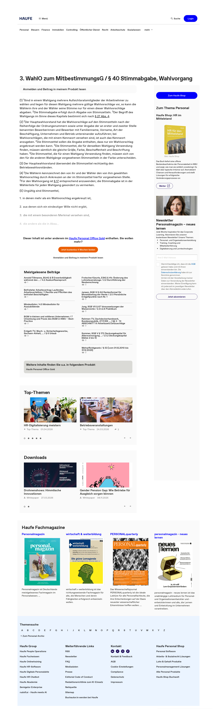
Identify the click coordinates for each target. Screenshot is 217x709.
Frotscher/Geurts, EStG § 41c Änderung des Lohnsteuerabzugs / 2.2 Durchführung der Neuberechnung (105, 279)
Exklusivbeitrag (90, 400)
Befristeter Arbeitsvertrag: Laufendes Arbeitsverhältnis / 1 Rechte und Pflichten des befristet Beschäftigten (48, 292)
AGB (193, 264)
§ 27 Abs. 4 (102, 116)
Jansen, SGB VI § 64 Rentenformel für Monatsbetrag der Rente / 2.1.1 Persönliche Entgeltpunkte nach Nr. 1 (104, 294)
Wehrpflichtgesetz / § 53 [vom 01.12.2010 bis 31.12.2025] (105, 349)
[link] (24, 30)
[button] (43, 18)
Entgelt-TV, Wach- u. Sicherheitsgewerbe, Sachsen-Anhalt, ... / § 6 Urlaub (46, 332)
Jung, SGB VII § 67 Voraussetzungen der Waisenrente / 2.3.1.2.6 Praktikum (103, 307)
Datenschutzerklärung (171, 272)
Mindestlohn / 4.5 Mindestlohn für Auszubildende (42, 305)
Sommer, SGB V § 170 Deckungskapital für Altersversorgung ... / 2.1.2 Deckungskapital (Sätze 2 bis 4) (104, 335)
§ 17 (56, 181)
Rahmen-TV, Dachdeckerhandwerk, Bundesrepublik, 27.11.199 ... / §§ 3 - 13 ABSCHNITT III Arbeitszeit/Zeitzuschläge (103, 321)
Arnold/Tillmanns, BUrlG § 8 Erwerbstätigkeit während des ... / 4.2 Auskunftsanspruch (47, 278)
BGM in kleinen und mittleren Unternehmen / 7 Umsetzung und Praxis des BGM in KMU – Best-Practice (49, 318)
